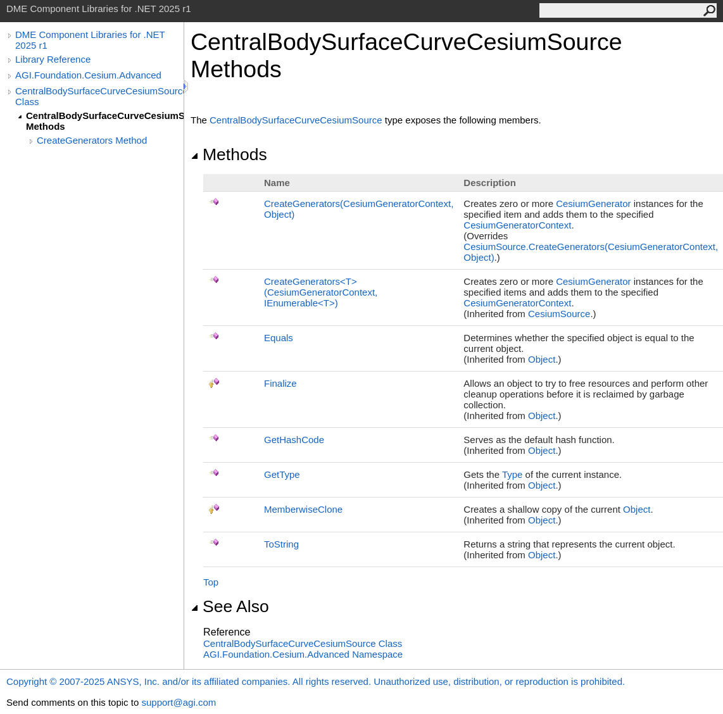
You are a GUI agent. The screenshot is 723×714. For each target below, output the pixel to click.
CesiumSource (559, 313)
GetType (282, 474)
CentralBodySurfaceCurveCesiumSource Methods (105, 121)
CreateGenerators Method (92, 140)
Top (210, 582)
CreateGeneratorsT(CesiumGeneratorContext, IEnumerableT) (320, 292)
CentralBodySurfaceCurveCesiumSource (296, 120)
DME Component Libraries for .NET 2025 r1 (90, 40)
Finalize (280, 383)
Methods (229, 154)
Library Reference (53, 59)
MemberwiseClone (303, 509)
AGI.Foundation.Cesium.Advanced (88, 75)
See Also (230, 606)
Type (512, 474)
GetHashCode (294, 439)
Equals (278, 337)
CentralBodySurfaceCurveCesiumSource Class (99, 96)
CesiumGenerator (593, 203)
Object (541, 359)
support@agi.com (178, 702)
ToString (281, 544)
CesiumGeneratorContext (517, 225)
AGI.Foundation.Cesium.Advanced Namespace (303, 654)
